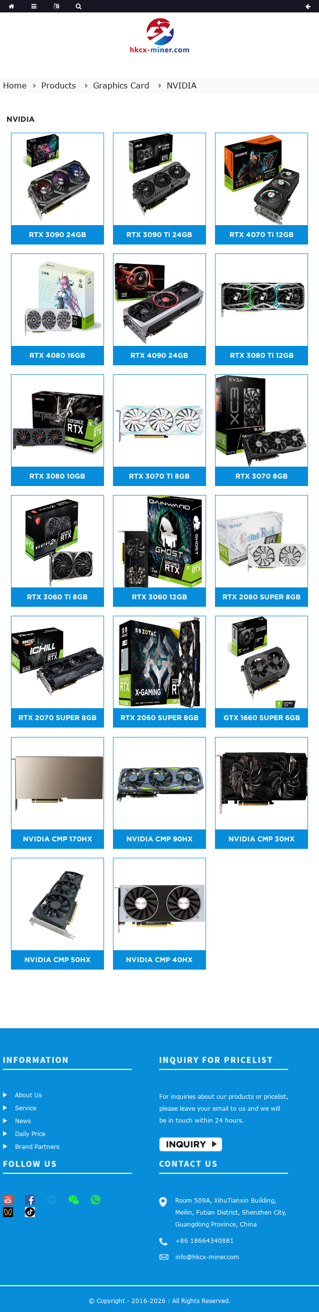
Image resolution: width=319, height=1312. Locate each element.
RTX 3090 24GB (57, 235)
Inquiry (178, 1141)
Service (24, 1107)
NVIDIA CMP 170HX (57, 839)
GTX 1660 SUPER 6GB (261, 718)
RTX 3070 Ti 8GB (159, 476)
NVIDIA (182, 85)
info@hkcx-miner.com (202, 1254)
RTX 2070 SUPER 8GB (57, 718)
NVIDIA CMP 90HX (159, 839)
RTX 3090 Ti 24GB (159, 235)
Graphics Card (121, 85)
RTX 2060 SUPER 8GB (159, 718)
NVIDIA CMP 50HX (57, 960)
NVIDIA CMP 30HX (261, 839)
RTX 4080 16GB (57, 355)
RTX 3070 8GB (261, 476)
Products (58, 85)
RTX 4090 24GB (159, 355)
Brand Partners (30, 1143)
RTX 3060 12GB (159, 597)
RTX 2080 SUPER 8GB (261, 597)
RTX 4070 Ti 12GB (261, 235)
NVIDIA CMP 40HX (159, 960)
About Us (29, 1096)
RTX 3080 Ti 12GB (262, 355)
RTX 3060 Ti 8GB (57, 597)
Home (15, 85)
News (20, 1118)
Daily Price (25, 1130)
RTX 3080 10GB (57, 476)
